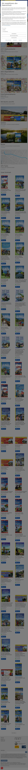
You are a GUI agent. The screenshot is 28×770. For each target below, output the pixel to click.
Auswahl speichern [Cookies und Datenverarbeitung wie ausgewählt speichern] (14, 37)
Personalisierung (5, 31)
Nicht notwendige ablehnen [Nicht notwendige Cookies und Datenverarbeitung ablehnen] (14, 35)
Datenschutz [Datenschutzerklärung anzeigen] (15, 40)
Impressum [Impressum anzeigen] (20, 40)
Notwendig (4, 28)
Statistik (4, 29)
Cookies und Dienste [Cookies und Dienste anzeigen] (8, 40)
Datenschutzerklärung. (7, 25)
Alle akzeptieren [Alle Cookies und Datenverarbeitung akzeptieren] (14, 33)
